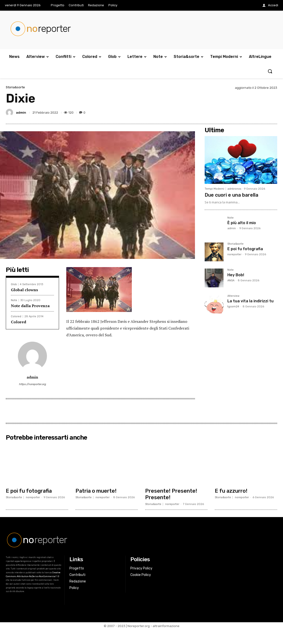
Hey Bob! (235, 275)
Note (14, 300)
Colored (16, 316)
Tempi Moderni (214, 188)
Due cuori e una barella (231, 195)
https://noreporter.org (32, 384)
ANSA (230, 280)
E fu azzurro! (231, 490)
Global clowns (24, 289)
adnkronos (234, 188)
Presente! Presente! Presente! (171, 493)
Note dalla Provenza (30, 305)
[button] (270, 71)
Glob (14, 284)
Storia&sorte (15, 87)
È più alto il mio (241, 223)
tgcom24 (233, 306)
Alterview (233, 296)
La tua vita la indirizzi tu (250, 301)
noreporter (234, 254)
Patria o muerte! (96, 490)
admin (21, 112)
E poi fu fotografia (245, 249)
